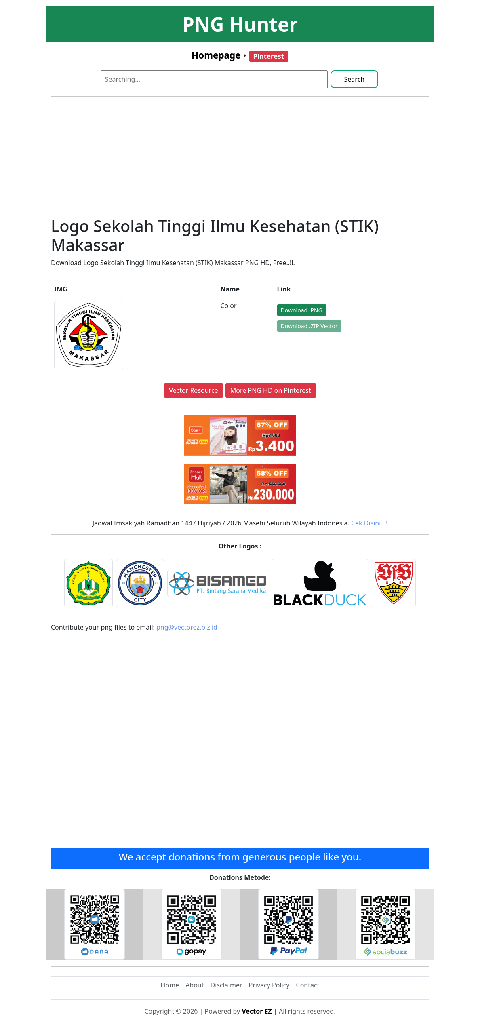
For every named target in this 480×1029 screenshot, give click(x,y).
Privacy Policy (269, 985)
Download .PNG (301, 310)
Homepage (216, 55)
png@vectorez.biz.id (186, 627)
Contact (308, 985)
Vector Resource (193, 390)
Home (170, 985)
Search (354, 79)
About (194, 985)
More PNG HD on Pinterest (270, 390)
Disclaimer (226, 985)
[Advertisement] (240, 159)
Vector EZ (257, 1011)
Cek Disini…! (369, 523)
